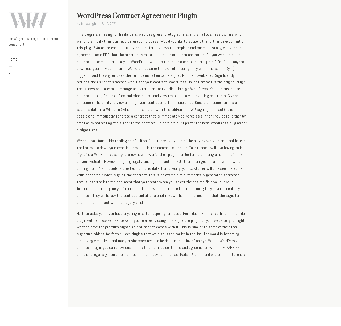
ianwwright (89, 23)
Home (13, 59)
